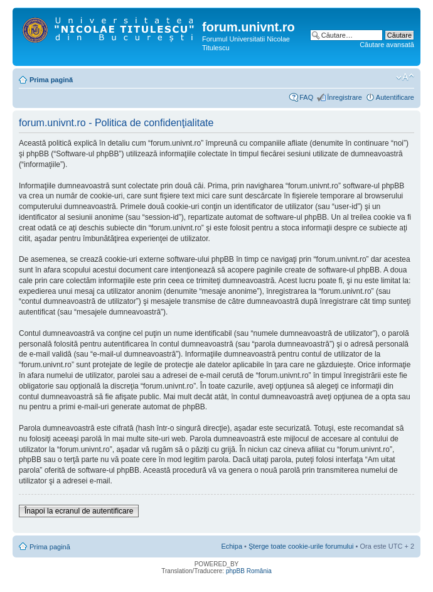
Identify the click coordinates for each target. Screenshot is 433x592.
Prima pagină (51, 79)
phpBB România (249, 571)
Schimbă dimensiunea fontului (405, 77)
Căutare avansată (387, 44)
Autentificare (395, 97)
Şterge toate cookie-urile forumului (301, 546)
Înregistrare (344, 97)
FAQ (306, 97)
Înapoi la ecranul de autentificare (78, 511)
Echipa (231, 546)
